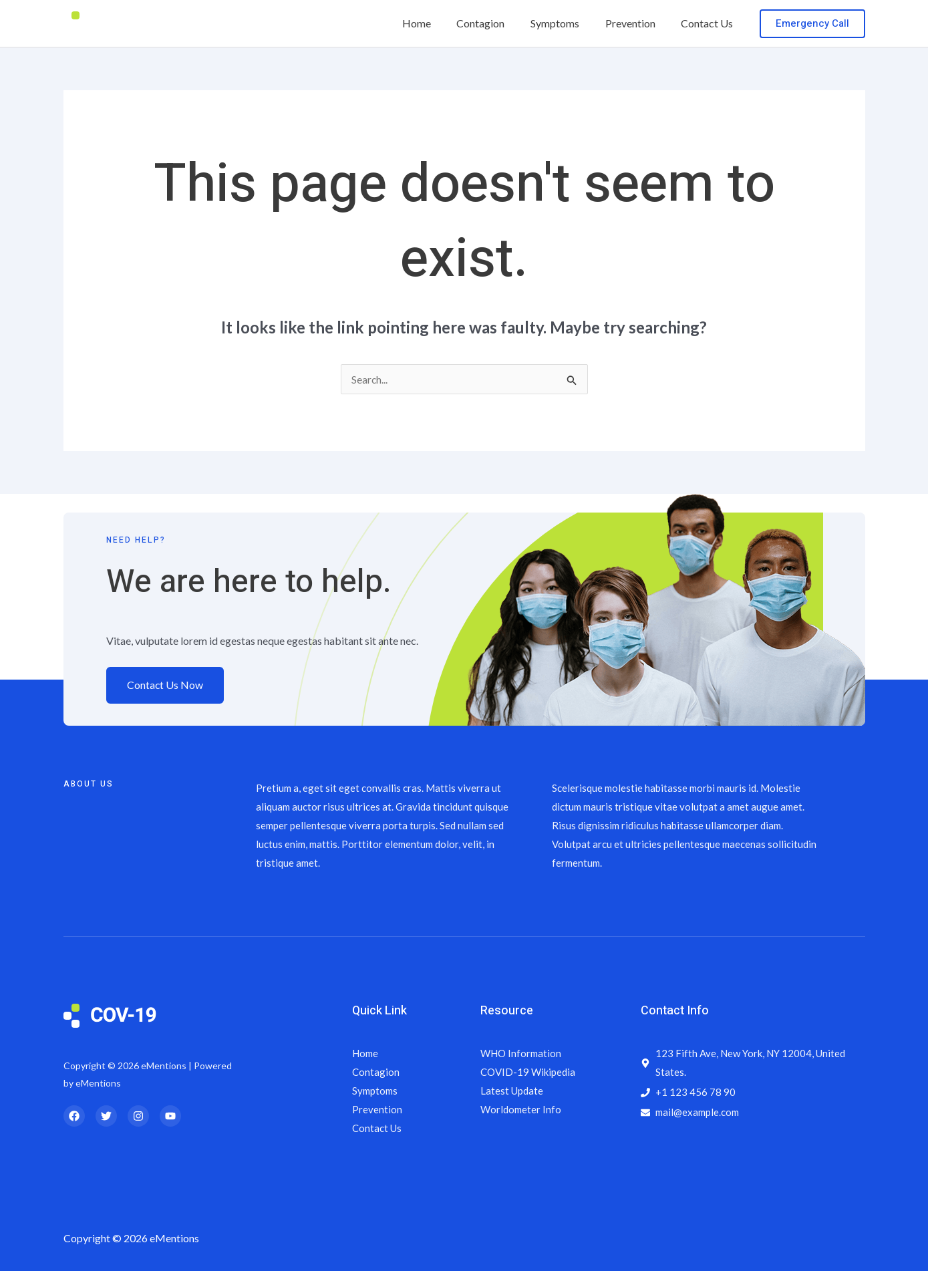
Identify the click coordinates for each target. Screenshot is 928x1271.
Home (436, 23)
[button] (812, 23)
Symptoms (566, 23)
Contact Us (709, 23)
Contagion (496, 23)
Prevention (637, 23)
